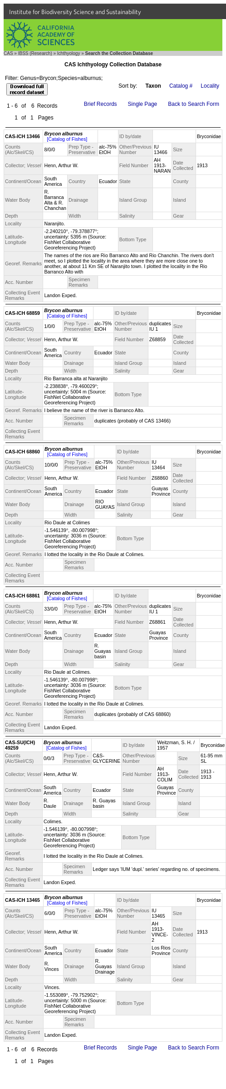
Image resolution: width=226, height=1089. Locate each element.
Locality (210, 86)
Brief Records (100, 104)
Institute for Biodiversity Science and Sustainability (75, 11)
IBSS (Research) (35, 53)
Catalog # (180, 86)
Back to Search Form (193, 104)
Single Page (142, 104)
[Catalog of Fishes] (67, 139)
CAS (8, 53)
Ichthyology (68, 53)
